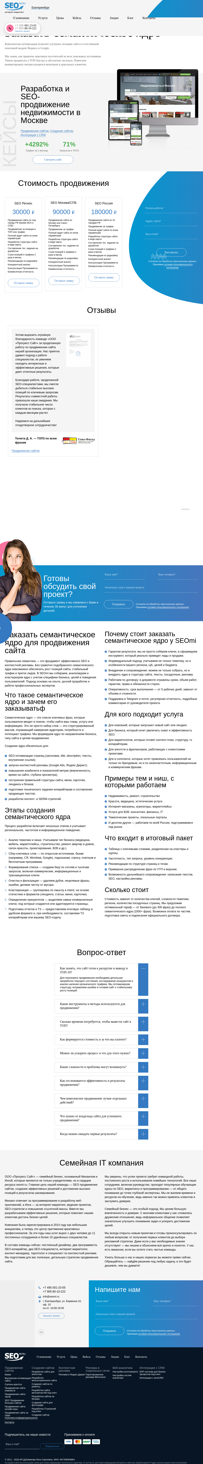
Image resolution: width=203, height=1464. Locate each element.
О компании (63, 8)
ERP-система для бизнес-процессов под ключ (153, 1369)
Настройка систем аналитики (122, 1372)
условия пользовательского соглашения (168, 604)
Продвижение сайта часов (15, 1391)
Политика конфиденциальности (21, 1414)
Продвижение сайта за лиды (16, 1410)
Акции (128, 8)
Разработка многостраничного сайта (44, 1375)
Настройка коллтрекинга (125, 1367)
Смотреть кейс (53, 159)
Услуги (78, 8)
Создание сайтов (61, 131)
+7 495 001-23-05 (54, 1286)
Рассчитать (171, 252)
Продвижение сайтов (35, 131)
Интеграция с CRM (33, 135)
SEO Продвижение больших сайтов (14, 1397)
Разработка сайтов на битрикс (43, 1393)
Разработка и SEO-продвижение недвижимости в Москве (51, 104)
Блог (139, 8)
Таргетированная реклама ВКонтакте (96, 1371)
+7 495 (183, 5)
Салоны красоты (13, 1380)
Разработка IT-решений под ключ (44, 1406)
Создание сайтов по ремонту (42, 1381)
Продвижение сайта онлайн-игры (15, 1403)
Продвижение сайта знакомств (15, 1385)
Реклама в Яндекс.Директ (72, 1370)
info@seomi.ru (51, 1295)
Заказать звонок (180, 11)
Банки (8, 1370)
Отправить (118, 603)
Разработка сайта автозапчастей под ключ (44, 1387)
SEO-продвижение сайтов (47, 22)
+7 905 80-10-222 (54, 1290)
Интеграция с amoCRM (151, 1374)
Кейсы (102, 8)
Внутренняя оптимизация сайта (18, 1375)
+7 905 (183, 8)
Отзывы (115, 8)
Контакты (152, 8)
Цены (90, 8)
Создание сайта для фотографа (42, 1399)
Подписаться (54, 1442)
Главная (9, 22)
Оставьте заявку (23, 281)
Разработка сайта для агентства (43, 1369)
